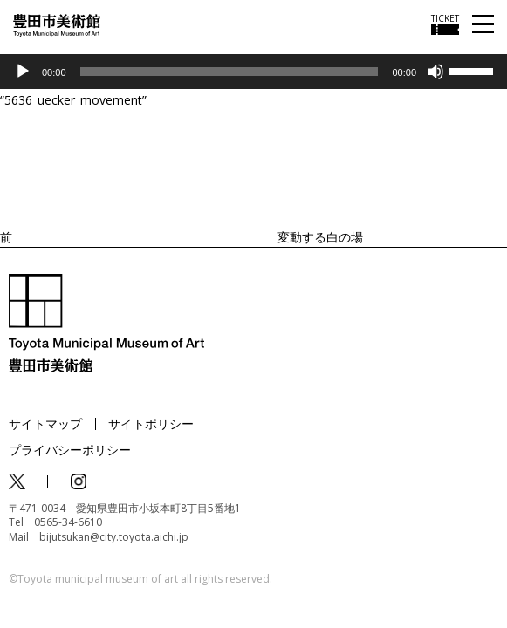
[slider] (229, 71)
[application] (253, 71)
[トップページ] (56, 24)
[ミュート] (435, 71)
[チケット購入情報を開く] (445, 24)
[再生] (22, 71)
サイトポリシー (151, 423)
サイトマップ (45, 423)
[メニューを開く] (483, 25)
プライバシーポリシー (70, 449)
